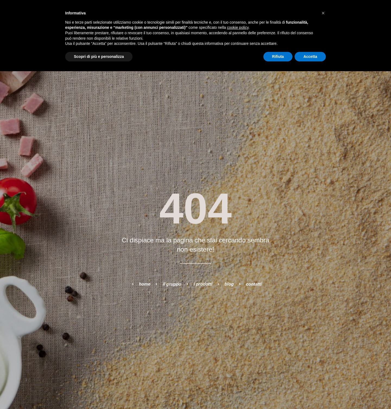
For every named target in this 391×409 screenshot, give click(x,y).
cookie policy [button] (237, 27)
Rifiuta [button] (278, 56)
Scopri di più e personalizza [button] (99, 56)
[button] (323, 13)
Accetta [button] (310, 56)
